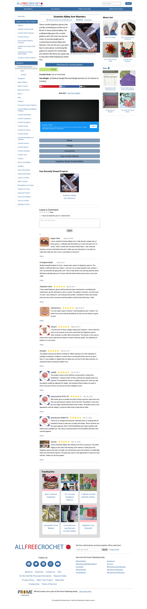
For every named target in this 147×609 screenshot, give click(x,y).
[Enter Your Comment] (69, 226)
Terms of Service (49, 587)
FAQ (59, 575)
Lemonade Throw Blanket (51, 529)
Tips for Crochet (23, 204)
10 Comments (88, 22)
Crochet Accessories (25, 70)
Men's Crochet (22, 184)
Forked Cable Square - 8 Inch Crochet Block (128, 92)
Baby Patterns (22, 85)
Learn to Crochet (23, 181)
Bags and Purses (23, 93)
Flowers (20, 162)
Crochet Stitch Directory (26, 36)
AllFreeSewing (81, 573)
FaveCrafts (79, 570)
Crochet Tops (22, 158)
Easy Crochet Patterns (69, 159)
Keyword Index (60, 579)
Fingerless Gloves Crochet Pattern (70, 164)
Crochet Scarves (23, 40)
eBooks (20, 28)
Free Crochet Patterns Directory (25, 45)
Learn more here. (85, 594)
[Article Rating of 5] (79, 22)
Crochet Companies (24, 121)
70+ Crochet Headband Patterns (69, 500)
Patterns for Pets (24, 192)
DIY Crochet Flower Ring (110, 63)
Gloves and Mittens (24, 165)
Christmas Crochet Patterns (27, 108)
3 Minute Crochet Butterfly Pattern (88, 498)
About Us (29, 575)
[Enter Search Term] (111, 5)
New (106, 71)
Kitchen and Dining (24, 177)
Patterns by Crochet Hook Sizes (26, 50)
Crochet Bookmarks (24, 118)
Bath (19, 101)
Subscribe (21, 19)
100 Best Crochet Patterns (27, 61)
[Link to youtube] (58, 567)
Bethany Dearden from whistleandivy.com (60, 22)
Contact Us (50, 575)
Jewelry (23, 78)
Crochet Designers (24, 125)
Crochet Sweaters (24, 154)
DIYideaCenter (81, 575)
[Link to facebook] (29, 567)
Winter (69, 143)
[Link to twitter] (36, 567)
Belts (22, 74)
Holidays (21, 169)
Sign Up (104, 552)
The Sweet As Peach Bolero (127, 114)
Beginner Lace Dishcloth (88, 529)
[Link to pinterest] (43, 567)
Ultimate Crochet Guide (25, 32)
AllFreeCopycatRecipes (115, 573)
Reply (42, 259)
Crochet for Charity (24, 133)
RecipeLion (111, 564)
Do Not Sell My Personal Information (35, 579)
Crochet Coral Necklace (127, 63)
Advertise (39, 575)
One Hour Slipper (73, 96)
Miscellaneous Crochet (26, 188)
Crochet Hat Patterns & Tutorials (25, 141)
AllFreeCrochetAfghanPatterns (86, 567)
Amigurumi (21, 81)
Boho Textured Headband (51, 498)
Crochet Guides (23, 137)
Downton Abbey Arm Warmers (69, 199)
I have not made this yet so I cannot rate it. (56, 219)
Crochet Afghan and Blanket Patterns (27, 113)
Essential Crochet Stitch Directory (110, 92)
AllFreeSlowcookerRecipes (116, 570)
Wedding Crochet (23, 207)
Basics (20, 97)
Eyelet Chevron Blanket (110, 114)
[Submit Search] (128, 5)
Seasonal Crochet (24, 196)
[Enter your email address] (88, 552)
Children (20, 104)
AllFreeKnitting (81, 564)
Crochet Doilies (23, 129)
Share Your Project (45, 583)
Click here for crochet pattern (70, 68)
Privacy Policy (28, 583)
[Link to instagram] (51, 567)
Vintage (70, 149)
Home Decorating (24, 173)
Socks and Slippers (24, 200)
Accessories (69, 154)
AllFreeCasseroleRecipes (116, 575)
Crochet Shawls (23, 150)
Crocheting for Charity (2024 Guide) (25, 56)
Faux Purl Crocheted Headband (127, 41)
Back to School (23, 89)
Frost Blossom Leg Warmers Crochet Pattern (69, 531)
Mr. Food (110, 567)
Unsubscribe (34, 587)
